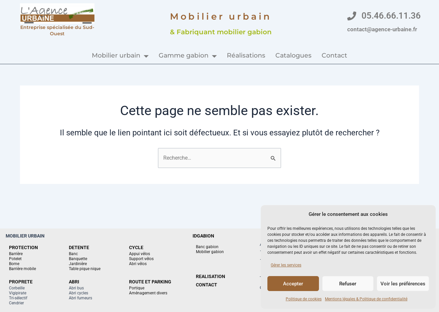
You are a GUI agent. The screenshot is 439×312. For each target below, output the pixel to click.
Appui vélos (139, 253)
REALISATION (210, 276)
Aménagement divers (148, 293)
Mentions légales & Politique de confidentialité (366, 299)
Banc (73, 253)
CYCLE (136, 247)
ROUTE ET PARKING (150, 281)
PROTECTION (23, 247)
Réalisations (246, 55)
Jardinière (78, 263)
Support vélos (141, 258)
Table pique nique (84, 268)
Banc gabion (207, 246)
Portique (136, 288)
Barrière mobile (22, 268)
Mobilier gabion (210, 251)
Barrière (16, 253)
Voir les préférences (402, 284)
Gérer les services (286, 265)
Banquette (78, 258)
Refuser (347, 284)
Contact (334, 55)
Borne (14, 263)
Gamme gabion (188, 55)
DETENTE (79, 247)
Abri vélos (138, 263)
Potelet (15, 258)
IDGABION (203, 235)
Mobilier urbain (120, 55)
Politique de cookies (304, 299)
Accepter (293, 284)
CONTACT (206, 284)
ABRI (74, 281)
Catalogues (293, 55)
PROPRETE (21, 281)
